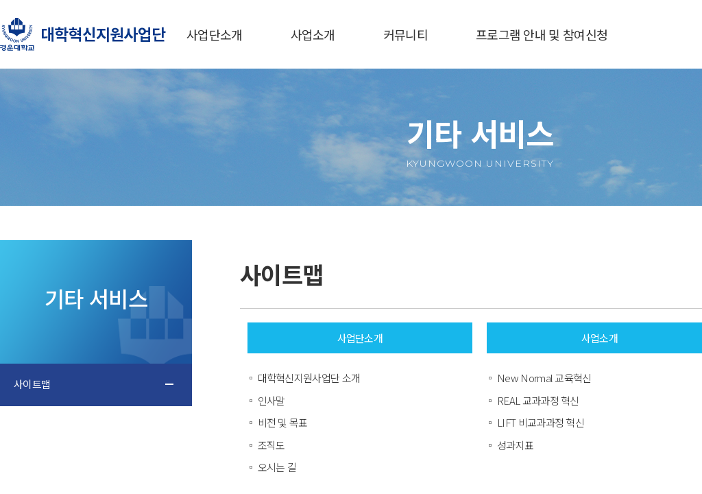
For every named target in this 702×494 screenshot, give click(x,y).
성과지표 (515, 445)
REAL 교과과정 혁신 (538, 400)
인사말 (271, 400)
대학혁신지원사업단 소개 (309, 377)
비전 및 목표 (283, 422)
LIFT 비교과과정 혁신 (540, 422)
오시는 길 (277, 467)
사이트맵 (32, 384)
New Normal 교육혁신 (544, 377)
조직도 (271, 445)
